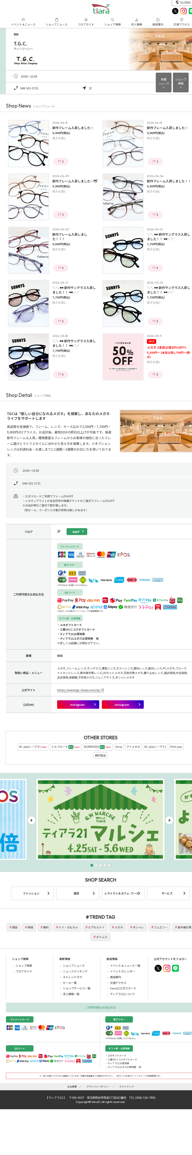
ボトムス (101, 937)
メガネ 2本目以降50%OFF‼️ (166, 347)
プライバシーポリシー (98, 1086)
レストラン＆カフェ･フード (121, 893)
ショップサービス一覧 (76, 988)
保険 (30, 927)
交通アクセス (118, 983)
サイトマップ (126, 1086)
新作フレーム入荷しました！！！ (69, 236)
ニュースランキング (75, 971)
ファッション (31, 893)
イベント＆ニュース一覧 (125, 965)
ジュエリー (161, 927)
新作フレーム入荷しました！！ (169, 181)
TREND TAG (102, 917)
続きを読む (59, 138)
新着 (164, 81)
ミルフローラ (65, 747)
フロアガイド (24, 971)
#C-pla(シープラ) (33, 747)
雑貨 (76, 893)
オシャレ (138, 927)
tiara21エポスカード (123, 988)
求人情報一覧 (71, 994)
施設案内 (115, 977)
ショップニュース (74, 965)
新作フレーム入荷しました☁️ (72, 127)
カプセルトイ (96, 927)
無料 (46, 927)
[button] (91, 865)
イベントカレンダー (122, 971)
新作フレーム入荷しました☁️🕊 (74, 181)
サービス (167, 893)
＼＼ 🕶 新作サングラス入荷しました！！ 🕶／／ (168, 236)
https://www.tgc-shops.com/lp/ (78, 690)
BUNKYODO (97, 747)
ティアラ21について (122, 994)
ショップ (181, 81)
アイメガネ (133, 747)
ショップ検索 (24, 965)
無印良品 (100, 755)
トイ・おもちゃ (68, 927)
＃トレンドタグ (72, 977)
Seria (118, 747)
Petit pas (176, 747)
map (75, 532)
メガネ (119, 927)
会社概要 (72, 1086)
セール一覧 (70, 983)
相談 (15, 927)
